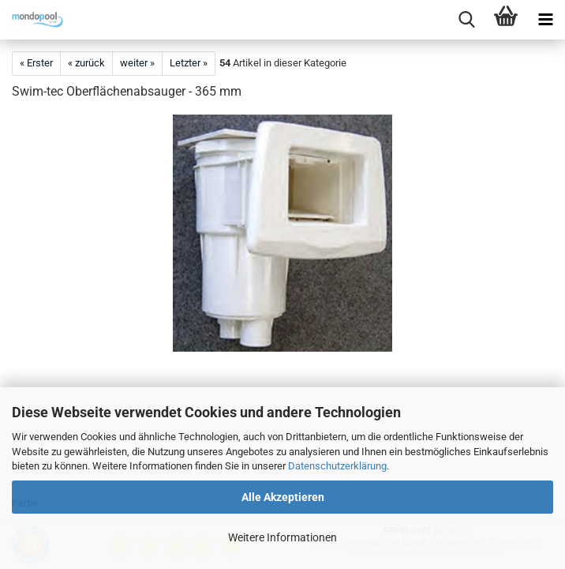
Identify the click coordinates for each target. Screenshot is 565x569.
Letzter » (189, 63)
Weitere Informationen (282, 537)
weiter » (137, 63)
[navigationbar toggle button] (545, 20)
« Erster (36, 63)
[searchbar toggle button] (466, 20)
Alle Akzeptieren (282, 497)
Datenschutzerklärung (337, 466)
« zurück (86, 63)
